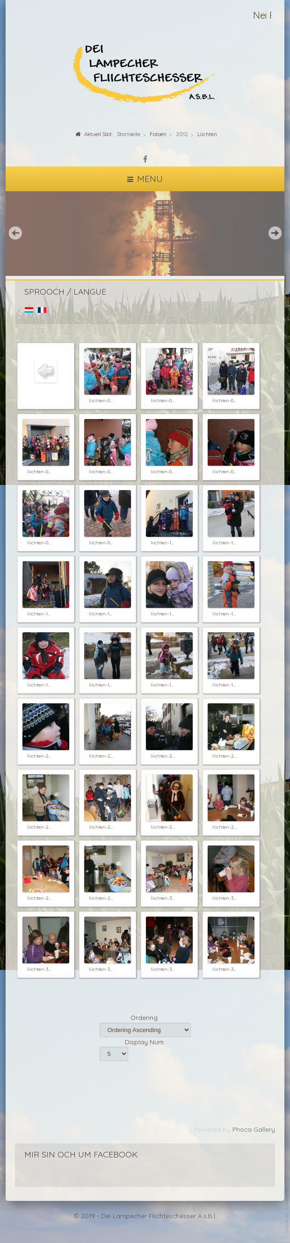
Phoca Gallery (253, 1129)
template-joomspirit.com (288, 1211)
